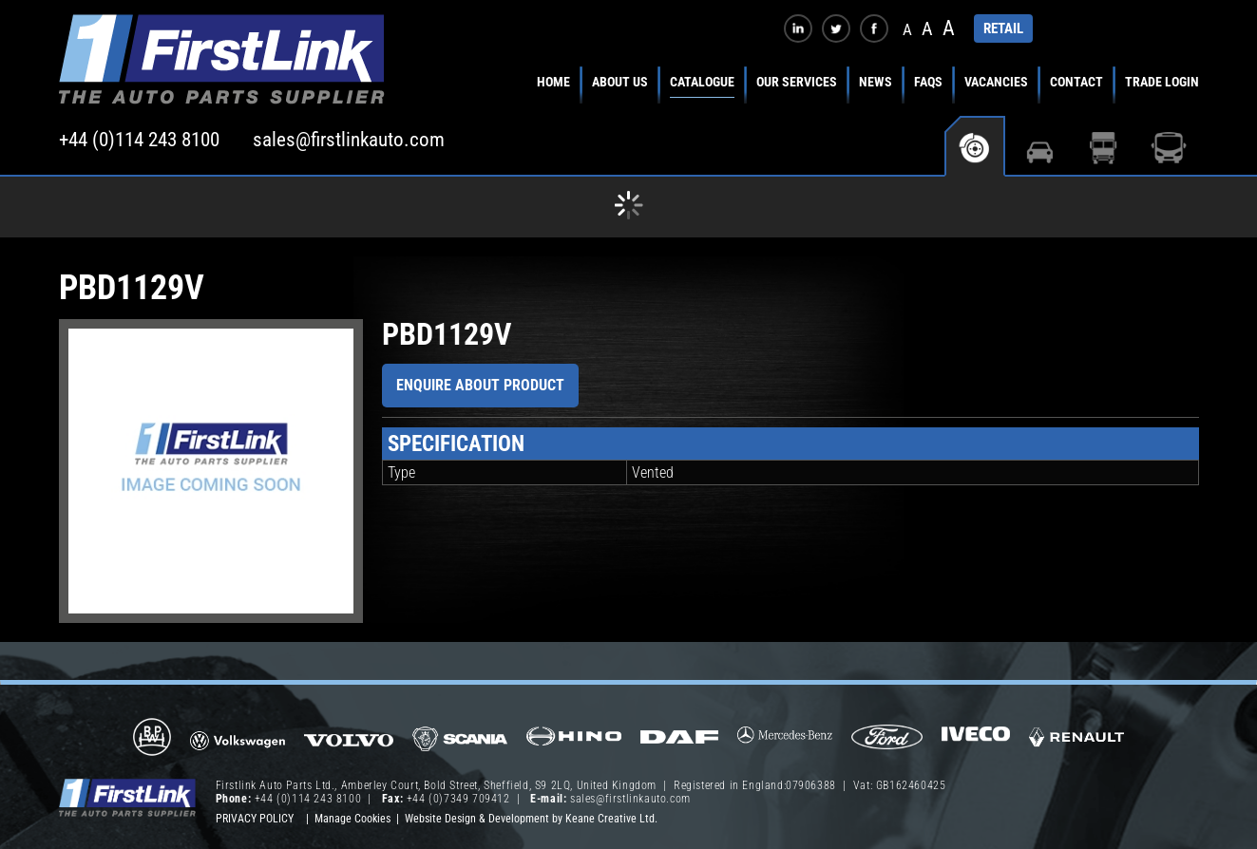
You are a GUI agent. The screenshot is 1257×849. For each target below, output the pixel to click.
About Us (620, 81)
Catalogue (702, 81)
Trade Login (1162, 81)
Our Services (796, 81)
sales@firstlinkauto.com (349, 139)
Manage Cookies (352, 818)
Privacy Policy (255, 818)
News (875, 81)
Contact (1076, 81)
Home (553, 81)
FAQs (928, 81)
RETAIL (1003, 28)
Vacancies (996, 81)
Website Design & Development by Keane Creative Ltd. (531, 818)
